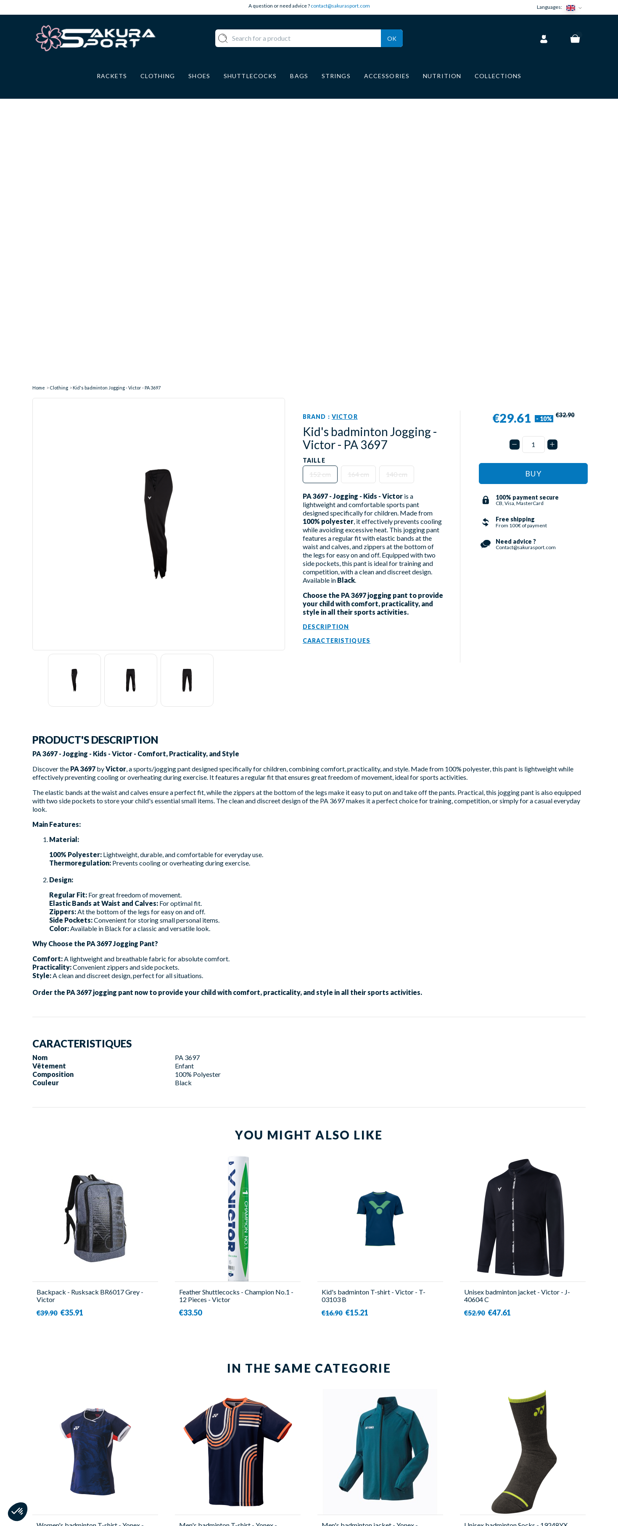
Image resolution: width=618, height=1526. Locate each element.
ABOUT (329, 1414)
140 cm (396, 188)
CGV (324, 1451)
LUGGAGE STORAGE (241, 1464)
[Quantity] (533, 157)
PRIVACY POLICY (345, 1476)
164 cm (358, 188)
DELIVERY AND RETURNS (356, 1426)
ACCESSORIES (231, 1476)
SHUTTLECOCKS (235, 1426)
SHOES (219, 1451)
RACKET (222, 1414)
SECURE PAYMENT (346, 1439)
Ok (391, 37)
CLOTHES (223, 1439)
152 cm (320, 188)
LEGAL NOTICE (341, 1464)
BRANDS (222, 1488)
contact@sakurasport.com (340, 6)
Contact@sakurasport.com (71, 1470)
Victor (345, 130)
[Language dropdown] (576, 7)
